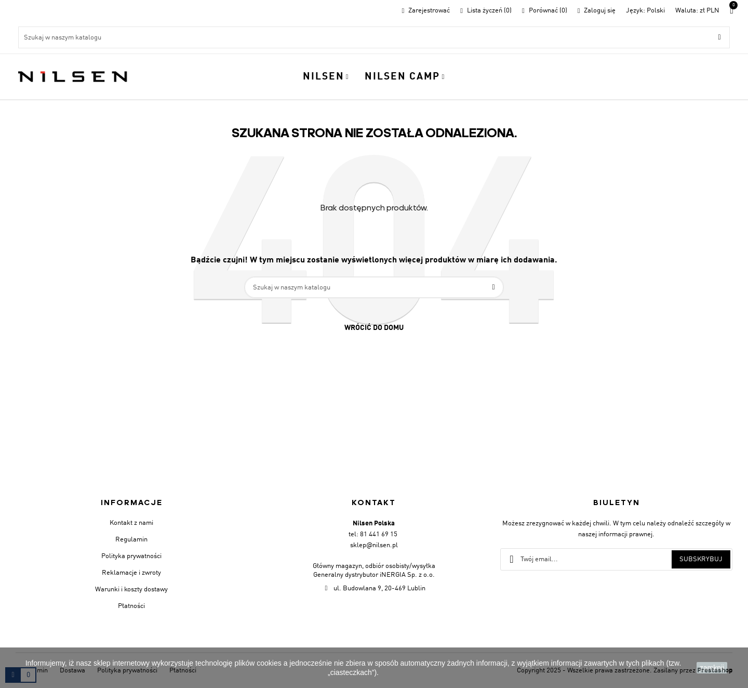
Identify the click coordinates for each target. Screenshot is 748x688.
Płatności (131, 606)
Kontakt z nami (131, 523)
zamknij (712, 668)
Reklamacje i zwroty (131, 573)
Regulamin (131, 539)
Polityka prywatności (131, 556)
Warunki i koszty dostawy (131, 589)
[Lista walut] (697, 10)
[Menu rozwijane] (645, 10)
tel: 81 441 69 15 (373, 534)
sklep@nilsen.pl (374, 545)
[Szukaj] (374, 37)
